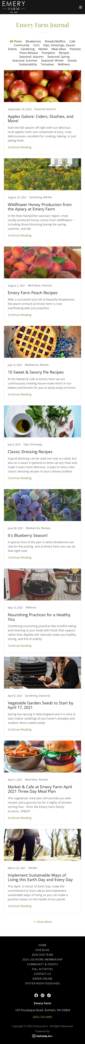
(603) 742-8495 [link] (42, 1017)
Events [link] (12, 49)
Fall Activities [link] (42, 969)
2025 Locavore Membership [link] (42, 959)
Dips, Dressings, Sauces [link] (59, 45)
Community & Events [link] (42, 964)
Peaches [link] (75, 49)
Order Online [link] (42, 978)
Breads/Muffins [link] (55, 41)
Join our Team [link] (42, 954)
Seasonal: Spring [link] (58, 57)
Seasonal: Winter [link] (52, 60)
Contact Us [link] (42, 974)
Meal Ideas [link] (58, 49)
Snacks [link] (72, 60)
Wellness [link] (64, 64)
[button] (80, 7)
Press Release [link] (29, 53)
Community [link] (21, 45)
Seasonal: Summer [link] (24, 60)
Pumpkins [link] (48, 53)
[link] (14, 7)
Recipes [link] (64, 53)
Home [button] (42, 945)
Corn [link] (36, 45)
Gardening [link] (28, 49)
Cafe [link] (72, 41)
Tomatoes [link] (47, 64)
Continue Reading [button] (19, 147)
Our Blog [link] (42, 950)
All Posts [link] (16, 41)
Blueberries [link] (33, 41)
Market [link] (43, 49)
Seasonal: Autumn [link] (31, 57)
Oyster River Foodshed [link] (42, 983)
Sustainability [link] (28, 64)
